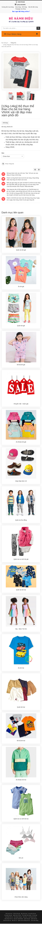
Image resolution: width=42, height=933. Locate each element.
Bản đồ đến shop (33, 7)
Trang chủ (13, 42)
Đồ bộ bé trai (24, 931)
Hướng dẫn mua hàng (8, 7)
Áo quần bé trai (32, 931)
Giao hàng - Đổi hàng (21, 7)
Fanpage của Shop (20, 9)
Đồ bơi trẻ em (9, 931)
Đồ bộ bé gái (16, 931)
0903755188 (21, 2)
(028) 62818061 (21, 4)
